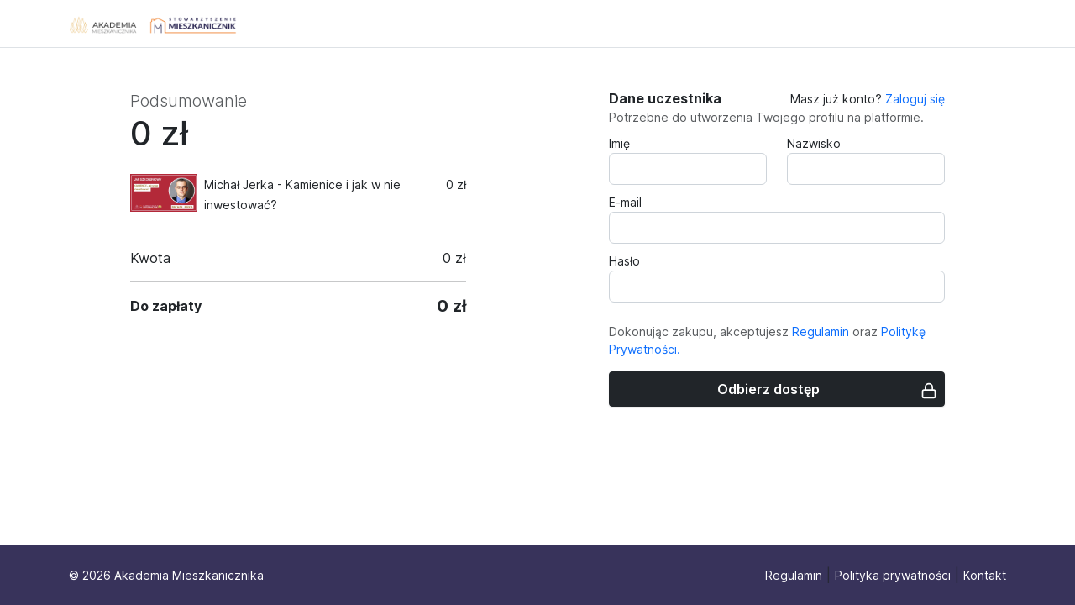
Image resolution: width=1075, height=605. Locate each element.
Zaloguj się (915, 99)
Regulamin (820, 331)
